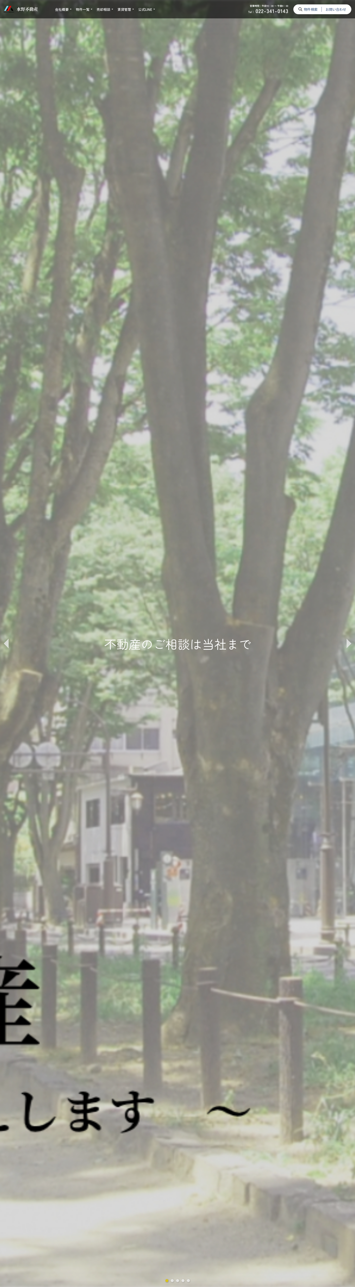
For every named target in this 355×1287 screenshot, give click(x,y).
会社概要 (62, 9)
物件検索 (311, 9)
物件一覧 (83, 9)
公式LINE (145, 9)
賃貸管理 (124, 9)
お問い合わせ (336, 9)
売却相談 (103, 9)
